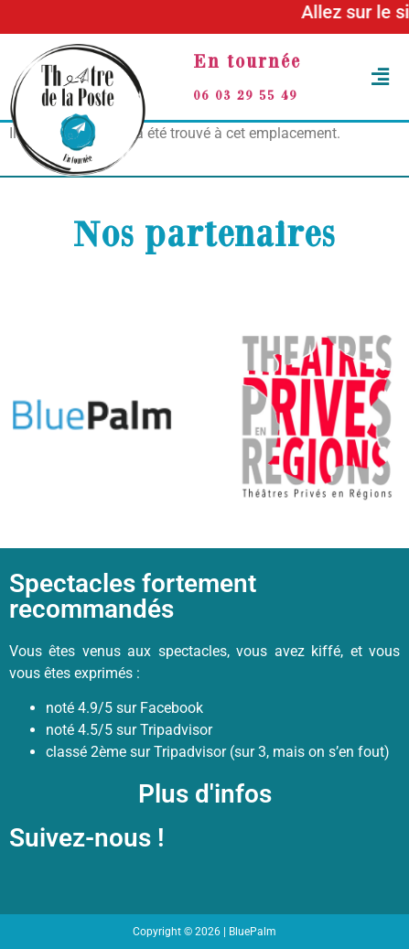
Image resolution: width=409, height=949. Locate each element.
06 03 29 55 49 (245, 95)
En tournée (247, 60)
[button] (370, 77)
